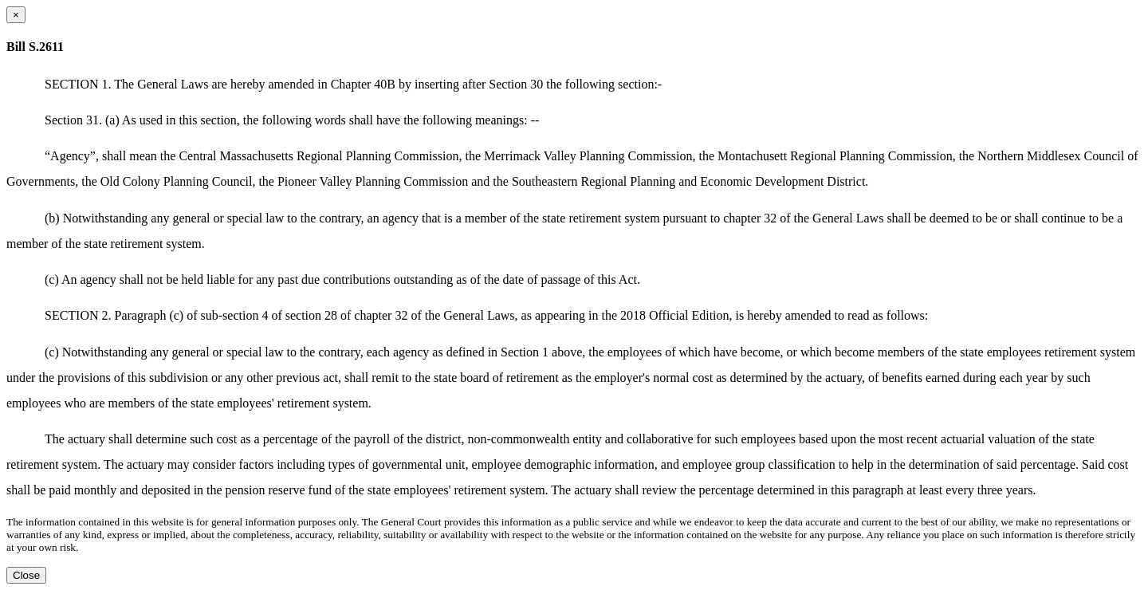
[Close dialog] (16, 14)
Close (26, 575)
